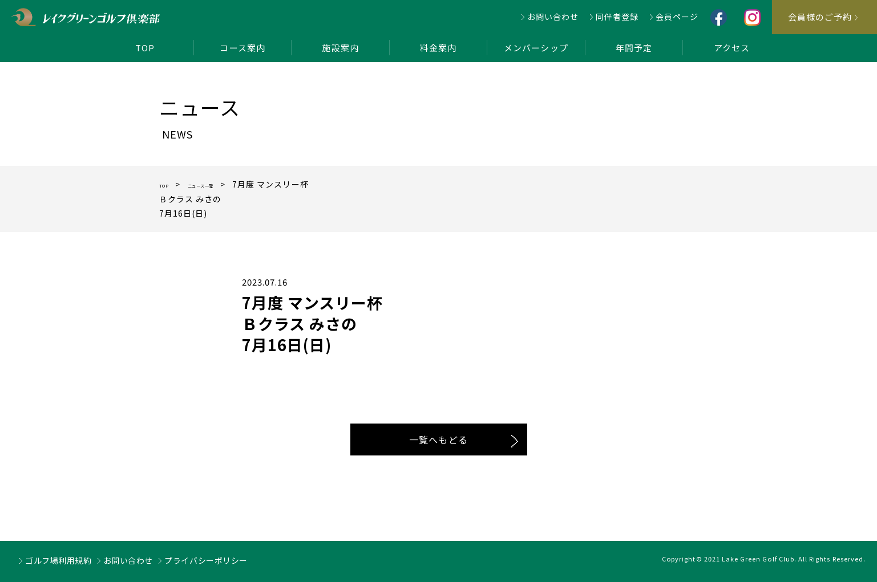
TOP (145, 48)
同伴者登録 (617, 16)
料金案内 (438, 48)
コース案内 (242, 48)
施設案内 (340, 48)
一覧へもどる (438, 439)
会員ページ (677, 16)
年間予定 (634, 48)
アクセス (732, 48)
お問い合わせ (553, 16)
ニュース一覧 (221, 184)
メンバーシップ (536, 48)
